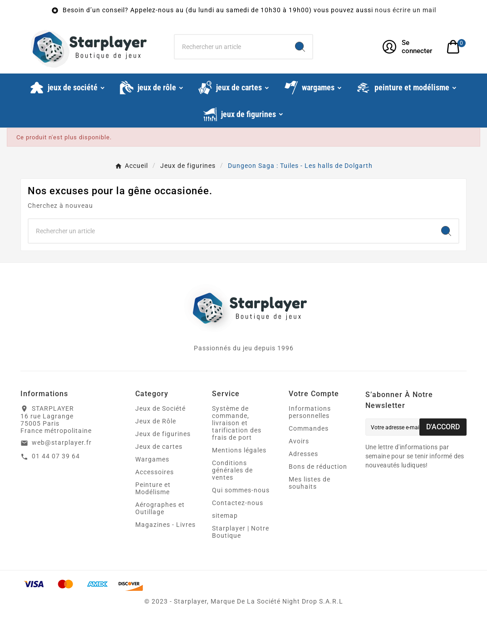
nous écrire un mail (405, 10)
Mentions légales (239, 450)
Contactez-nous (237, 502)
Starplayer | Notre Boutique (240, 532)
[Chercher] (231, 47)
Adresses (303, 453)
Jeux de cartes (158, 446)
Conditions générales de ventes (232, 470)
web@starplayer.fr (62, 442)
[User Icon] (409, 47)
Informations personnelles (310, 412)
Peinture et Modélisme (153, 488)
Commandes (309, 428)
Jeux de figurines (163, 433)
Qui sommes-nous (241, 490)
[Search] (300, 47)
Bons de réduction (318, 466)
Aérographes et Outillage (160, 508)
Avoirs (299, 441)
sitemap (225, 515)
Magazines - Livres (165, 524)
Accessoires (154, 472)
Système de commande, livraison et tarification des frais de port (236, 423)
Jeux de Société (160, 408)
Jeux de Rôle (155, 421)
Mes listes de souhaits (309, 483)
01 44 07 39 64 (56, 456)
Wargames (152, 459)
